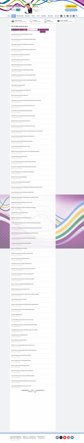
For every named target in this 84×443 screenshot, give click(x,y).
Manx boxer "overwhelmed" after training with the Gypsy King (23, 166)
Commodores (37, 9)
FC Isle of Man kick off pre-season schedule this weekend (22, 375)
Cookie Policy (41, 438)
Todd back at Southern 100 (16, 314)
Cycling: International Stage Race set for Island (20, 146)
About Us (57, 16)
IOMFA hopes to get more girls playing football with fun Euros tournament (26, 100)
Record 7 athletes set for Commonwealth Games (21, 360)
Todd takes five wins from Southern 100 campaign (21, 243)
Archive (43, 31)
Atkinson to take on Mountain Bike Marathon (20, 365)
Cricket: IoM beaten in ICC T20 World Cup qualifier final (22, 171)
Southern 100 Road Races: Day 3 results (19, 248)
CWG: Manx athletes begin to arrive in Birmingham (21, 64)
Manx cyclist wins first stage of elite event (19, 95)
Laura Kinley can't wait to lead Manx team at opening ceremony (23, 49)
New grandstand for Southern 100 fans (19, 339)
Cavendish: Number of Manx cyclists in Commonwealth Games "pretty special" (27, 130)
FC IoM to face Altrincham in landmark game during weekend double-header (26, 227)
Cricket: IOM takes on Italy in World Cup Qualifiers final (22, 192)
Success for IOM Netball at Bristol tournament (20, 181)
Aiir (19, 439)
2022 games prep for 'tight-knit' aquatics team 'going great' (23, 115)
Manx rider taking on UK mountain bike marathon (21, 355)
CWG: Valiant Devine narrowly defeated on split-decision (22, 44)
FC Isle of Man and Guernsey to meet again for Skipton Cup (23, 105)
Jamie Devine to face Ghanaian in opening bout (20, 54)
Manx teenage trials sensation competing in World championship (24, 324)
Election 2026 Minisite (15, 436)
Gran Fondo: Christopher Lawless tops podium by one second (23, 207)
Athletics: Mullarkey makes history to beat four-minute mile (23, 268)
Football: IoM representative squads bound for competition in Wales (24, 197)
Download (36, 10)
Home (9, 16)
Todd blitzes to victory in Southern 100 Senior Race (21, 263)
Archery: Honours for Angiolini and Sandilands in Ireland (22, 283)
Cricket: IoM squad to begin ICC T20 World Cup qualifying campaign (25, 294)
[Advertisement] (33, 411)
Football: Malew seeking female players (19, 156)
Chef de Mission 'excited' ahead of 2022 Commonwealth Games (24, 350)
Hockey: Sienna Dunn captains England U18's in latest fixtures (23, 380)
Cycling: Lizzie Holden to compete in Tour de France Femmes (23, 238)
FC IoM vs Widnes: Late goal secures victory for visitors (22, 319)
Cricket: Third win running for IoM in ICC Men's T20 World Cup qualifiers (26, 222)
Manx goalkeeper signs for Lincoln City (19, 299)
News (13, 16)
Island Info (50, 16)
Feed (22, 29)
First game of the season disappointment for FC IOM (21, 34)
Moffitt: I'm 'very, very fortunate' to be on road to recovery (23, 345)
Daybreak (35, 6)
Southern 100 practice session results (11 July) (20, 288)
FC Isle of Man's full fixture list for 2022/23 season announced (23, 161)
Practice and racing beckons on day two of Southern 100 (22, 273)
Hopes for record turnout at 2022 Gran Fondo (20, 258)
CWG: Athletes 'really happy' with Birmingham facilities (22, 69)
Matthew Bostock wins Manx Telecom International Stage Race (24, 80)
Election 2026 (20, 16)
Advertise (43, 16)
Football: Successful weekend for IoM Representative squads (23, 74)
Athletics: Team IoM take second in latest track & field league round (24, 304)
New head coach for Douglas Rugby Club (19, 334)
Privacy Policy (41, 436)
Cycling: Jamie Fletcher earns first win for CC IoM (21, 385)
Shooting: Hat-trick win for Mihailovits (19, 176)
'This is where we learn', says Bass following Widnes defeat (22, 309)
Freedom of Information (29, 438)
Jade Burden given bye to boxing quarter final (20, 59)
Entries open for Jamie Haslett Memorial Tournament (21, 141)
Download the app (50, 21)
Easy (42, 9)
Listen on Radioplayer (37, 21)
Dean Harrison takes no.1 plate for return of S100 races (22, 370)
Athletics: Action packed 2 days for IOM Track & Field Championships (25, 151)
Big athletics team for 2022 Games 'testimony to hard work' (23, 125)
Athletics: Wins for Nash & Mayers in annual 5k (20, 120)
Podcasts (27, 16)
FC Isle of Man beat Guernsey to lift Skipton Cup (21, 90)
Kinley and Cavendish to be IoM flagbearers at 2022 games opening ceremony (26, 187)
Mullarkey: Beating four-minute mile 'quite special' (21, 217)
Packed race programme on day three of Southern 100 (22, 253)
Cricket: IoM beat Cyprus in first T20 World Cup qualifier (22, 278)
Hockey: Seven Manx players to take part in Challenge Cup (23, 136)
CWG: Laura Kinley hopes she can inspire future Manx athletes (23, 39)
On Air (38, 16)
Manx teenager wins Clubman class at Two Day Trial (21, 202)
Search (39, 30)
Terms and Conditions (16, 438)
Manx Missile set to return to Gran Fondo (19, 212)
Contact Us (32, 436)
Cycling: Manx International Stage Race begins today (21, 110)
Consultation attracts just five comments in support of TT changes (24, 329)
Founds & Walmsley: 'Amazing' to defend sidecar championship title (24, 232)
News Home (15, 29)
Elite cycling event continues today (18, 85)
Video (33, 16)
